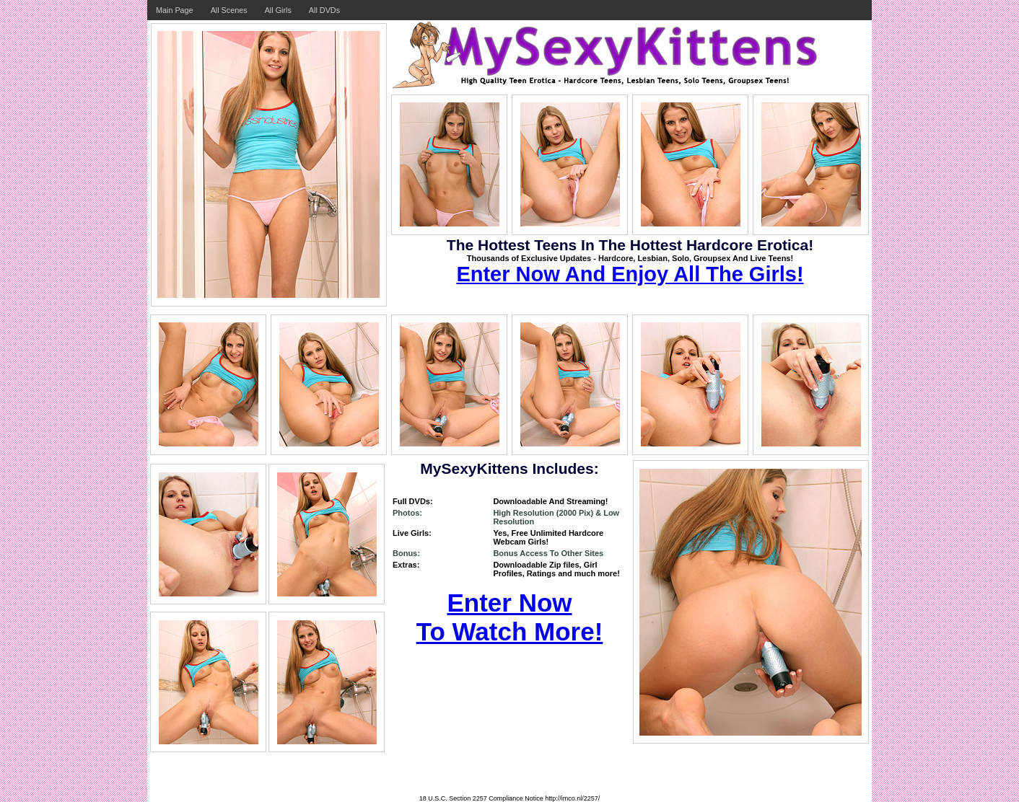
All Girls (278, 10)
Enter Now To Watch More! (509, 617)
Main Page (174, 10)
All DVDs (324, 10)
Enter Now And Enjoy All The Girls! (629, 274)
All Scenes (229, 10)
